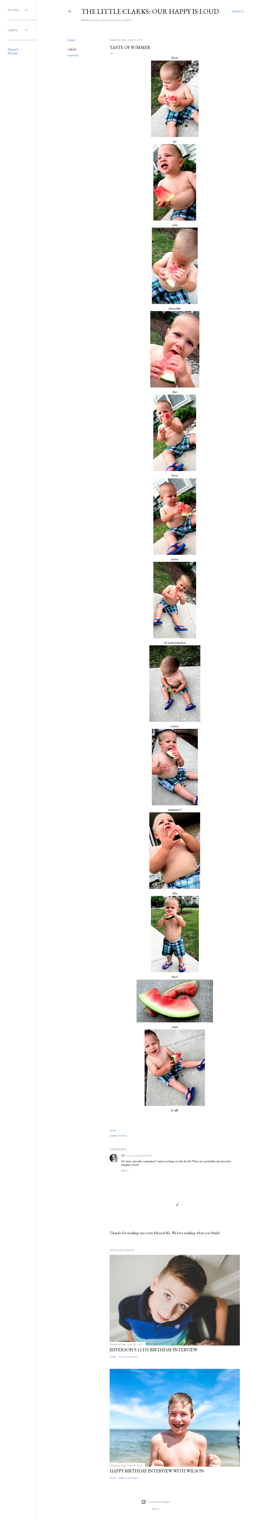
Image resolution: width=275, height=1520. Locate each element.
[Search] (238, 11)
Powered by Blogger (155, 1502)
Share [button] (71, 40)
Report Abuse (13, 51)
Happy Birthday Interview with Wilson (157, 1471)
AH (123, 1155)
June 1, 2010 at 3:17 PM (139, 1155)
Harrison (73, 55)
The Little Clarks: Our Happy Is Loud (150, 11)
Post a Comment (128, 1356)
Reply (125, 1170)
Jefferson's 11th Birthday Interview (153, 1350)
